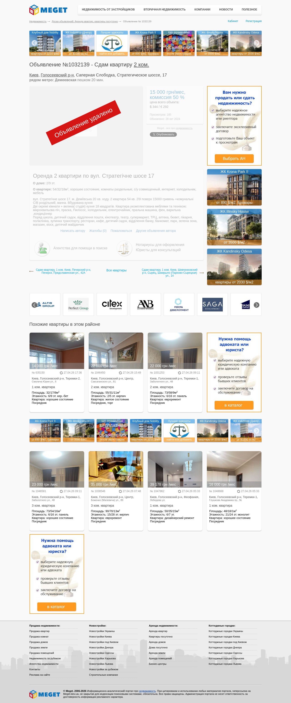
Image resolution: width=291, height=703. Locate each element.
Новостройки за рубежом (103, 669)
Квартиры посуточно (161, 636)
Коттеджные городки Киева (224, 636)
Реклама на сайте (39, 674)
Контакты (34, 669)
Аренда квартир (158, 631)
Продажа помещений (41, 653)
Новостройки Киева (100, 636)
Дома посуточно (158, 647)
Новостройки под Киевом (103, 642)
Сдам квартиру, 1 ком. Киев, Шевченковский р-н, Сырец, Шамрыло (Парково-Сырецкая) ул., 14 (169, 272)
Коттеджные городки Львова (225, 664)
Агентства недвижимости (43, 664)
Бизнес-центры (157, 664)
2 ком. (141, 64)
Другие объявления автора (156, 231)
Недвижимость (38, 21)
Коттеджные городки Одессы (225, 653)
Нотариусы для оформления (160, 245)
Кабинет (233, 21)
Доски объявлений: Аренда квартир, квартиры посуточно (85, 21)
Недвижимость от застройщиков (108, 9)
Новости (226, 9)
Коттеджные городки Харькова (226, 658)
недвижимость (184, 128)
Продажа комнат (39, 636)
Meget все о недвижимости (45, 694)
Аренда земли (157, 653)
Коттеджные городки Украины (226, 631)
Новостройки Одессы (101, 653)
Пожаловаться (121, 231)
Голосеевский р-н (57, 75)
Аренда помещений (160, 658)
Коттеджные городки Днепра (225, 647)
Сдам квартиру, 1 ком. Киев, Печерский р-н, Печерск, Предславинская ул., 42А (63, 271)
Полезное (249, 9)
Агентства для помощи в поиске (80, 248)
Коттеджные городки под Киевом (228, 642)
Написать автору (72, 231)
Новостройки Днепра (101, 647)
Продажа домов (38, 642)
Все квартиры (116, 270)
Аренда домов (157, 642)
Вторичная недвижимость (165, 9)
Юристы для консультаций (158, 250)
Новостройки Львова (101, 664)
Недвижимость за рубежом (45, 658)
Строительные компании (103, 674)
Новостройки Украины (102, 631)
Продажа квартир (39, 631)
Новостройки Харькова (102, 658)
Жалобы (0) (97, 231)
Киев (33, 75)
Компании (202, 9)
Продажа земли (38, 647)
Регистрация (254, 21)
